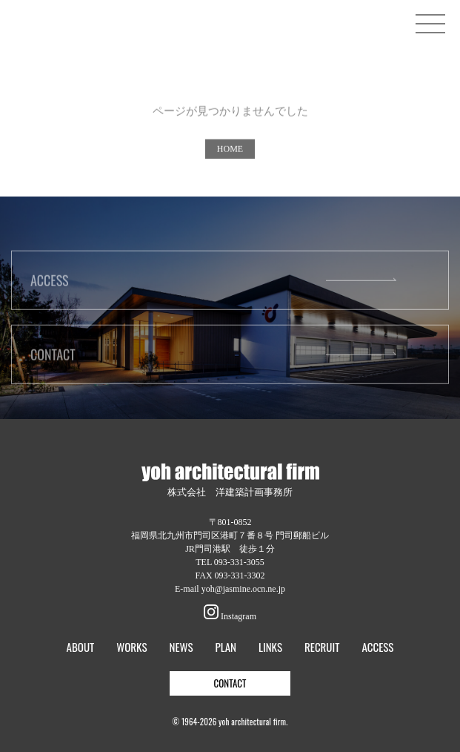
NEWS (181, 647)
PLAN (226, 647)
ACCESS (49, 283)
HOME (230, 152)
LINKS (270, 647)
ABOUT (81, 647)
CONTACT (53, 357)
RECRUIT (321, 647)
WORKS (131, 647)
